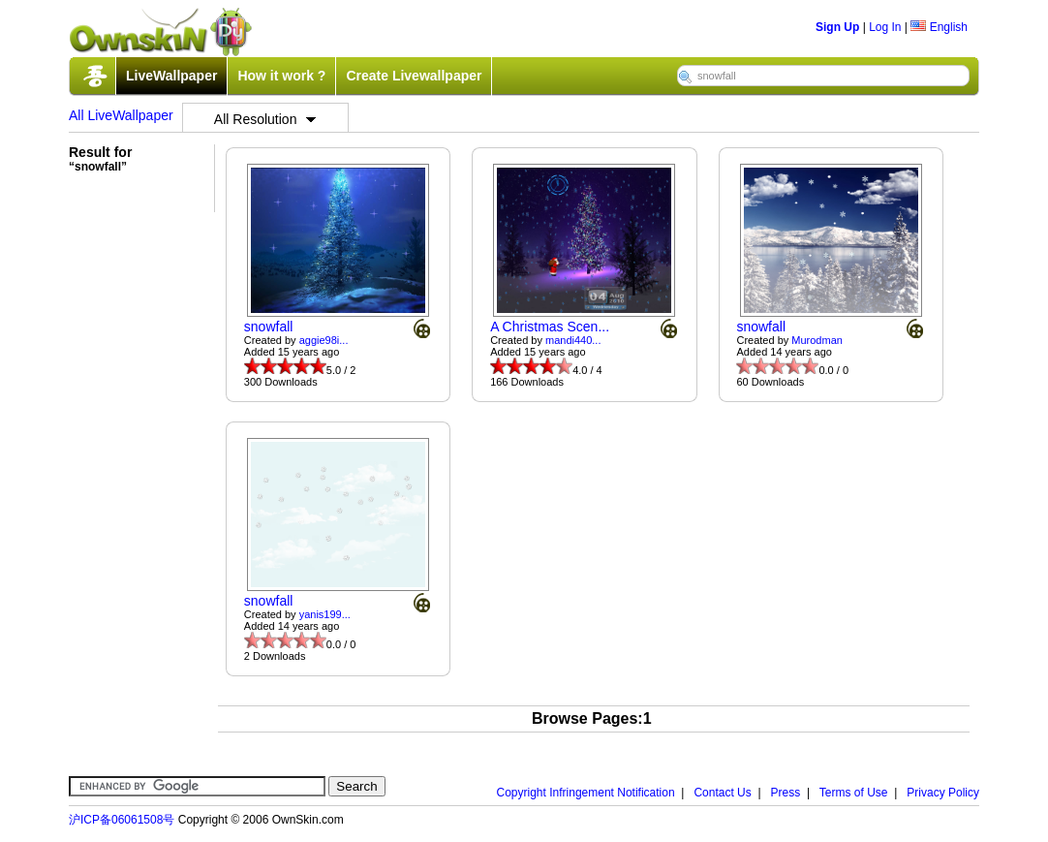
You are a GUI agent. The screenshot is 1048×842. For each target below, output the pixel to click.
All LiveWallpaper (121, 115)
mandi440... (573, 340)
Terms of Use (853, 792)
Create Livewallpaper (413, 75)
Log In (885, 27)
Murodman (817, 340)
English (939, 27)
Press (786, 792)
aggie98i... (324, 340)
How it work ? (281, 75)
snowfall (268, 326)
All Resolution (265, 119)
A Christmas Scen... (549, 326)
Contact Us (722, 792)
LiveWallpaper (171, 75)
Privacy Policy (943, 792)
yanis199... (325, 614)
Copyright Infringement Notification (586, 792)
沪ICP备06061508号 (121, 819)
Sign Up (837, 27)
